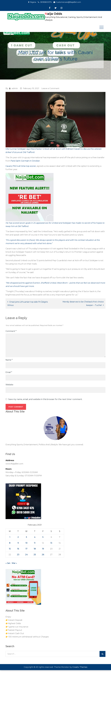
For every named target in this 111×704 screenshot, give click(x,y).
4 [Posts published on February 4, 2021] (34, 537)
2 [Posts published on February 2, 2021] (18, 537)
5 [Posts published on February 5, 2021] (42, 537)
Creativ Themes (79, 667)
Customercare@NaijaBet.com (68, 2)
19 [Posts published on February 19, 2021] (43, 549)
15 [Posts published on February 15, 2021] (10, 549)
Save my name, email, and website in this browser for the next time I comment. (45, 399)
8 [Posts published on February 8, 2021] (9, 543)
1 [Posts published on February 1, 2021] (9, 537)
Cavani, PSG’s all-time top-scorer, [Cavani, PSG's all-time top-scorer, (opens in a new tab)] (21, 166)
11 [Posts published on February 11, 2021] (34, 543)
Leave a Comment (50, 88)
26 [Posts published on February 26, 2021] (43, 554)
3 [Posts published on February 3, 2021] (26, 537)
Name (9, 360)
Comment (11, 331)
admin (15, 88)
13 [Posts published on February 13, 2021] (51, 543)
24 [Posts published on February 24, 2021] (26, 554)
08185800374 (46, 2)
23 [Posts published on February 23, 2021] (18, 554)
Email (9, 372)
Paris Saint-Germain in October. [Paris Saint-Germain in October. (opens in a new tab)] (25, 161)
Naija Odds (53, 14)
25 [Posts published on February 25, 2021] (35, 554)
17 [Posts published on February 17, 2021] (26, 549)
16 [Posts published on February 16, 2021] (18, 549)
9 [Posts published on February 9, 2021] (18, 543)
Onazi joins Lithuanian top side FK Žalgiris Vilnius (27, 303)
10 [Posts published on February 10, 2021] (26, 543)
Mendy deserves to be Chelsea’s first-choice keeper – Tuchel (83, 303)
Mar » (14, 563)
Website (9, 385)
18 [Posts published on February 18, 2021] (35, 549)
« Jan (8, 563)
